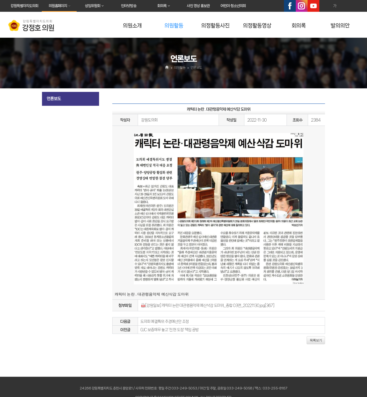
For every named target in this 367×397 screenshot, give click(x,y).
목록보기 (316, 340)
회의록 (162, 6)
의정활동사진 (215, 26)
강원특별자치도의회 (24, 6)
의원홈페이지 (58, 6)
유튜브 (313, 6)
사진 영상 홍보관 (198, 6)
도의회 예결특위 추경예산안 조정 (164, 321)
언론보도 (54, 98)
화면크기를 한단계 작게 (345, 6)
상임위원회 (92, 6)
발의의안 (340, 26)
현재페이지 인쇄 (355, 6)
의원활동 (173, 26)
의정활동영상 (257, 26)
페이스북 (290, 6)
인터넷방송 (128, 6)
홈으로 (167, 67)
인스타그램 (302, 6)
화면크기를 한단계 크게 (324, 6)
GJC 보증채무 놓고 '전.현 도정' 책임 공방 (169, 329)
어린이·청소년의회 (233, 6)
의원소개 (132, 26)
